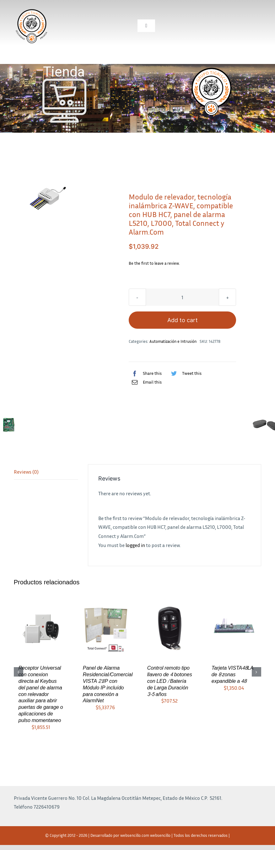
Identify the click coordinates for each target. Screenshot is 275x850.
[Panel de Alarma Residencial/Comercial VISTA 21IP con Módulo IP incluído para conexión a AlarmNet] (105, 628)
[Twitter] (185, 373)
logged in (135, 545)
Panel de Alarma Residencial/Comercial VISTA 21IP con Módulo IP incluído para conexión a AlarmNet (108, 684)
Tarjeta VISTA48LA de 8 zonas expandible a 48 (233, 674)
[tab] (46, 472)
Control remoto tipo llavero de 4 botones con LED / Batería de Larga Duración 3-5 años (169, 681)
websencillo (160, 835)
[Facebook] (145, 373)
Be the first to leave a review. (154, 263)
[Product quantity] (182, 297)
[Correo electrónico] (145, 382)
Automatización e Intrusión (173, 341)
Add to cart (182, 320)
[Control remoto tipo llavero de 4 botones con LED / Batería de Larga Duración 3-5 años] (170, 628)
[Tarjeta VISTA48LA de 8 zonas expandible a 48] (234, 628)
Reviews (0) (26, 472)
